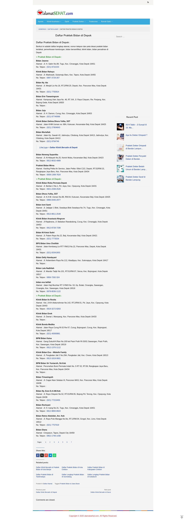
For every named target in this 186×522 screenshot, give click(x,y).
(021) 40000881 (53, 334)
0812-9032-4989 (54, 161)
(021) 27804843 (53, 127)
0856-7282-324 (53, 277)
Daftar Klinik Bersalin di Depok (54, 491)
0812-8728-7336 (54, 228)
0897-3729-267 (53, 78)
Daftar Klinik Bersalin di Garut (93, 491)
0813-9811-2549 (54, 214)
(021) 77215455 (53, 400)
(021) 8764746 (53, 141)
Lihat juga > (58, 147)
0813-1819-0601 (54, 358)
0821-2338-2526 (54, 189)
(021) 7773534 (53, 239)
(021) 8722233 (53, 67)
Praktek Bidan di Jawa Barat (69, 484)
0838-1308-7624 (54, 175)
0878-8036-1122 (54, 291)
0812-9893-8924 (54, 411)
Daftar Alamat (47, 484)
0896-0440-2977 (54, 200)
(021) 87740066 (53, 117)
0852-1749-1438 (54, 436)
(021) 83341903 (53, 253)
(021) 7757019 (53, 425)
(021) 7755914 (53, 92)
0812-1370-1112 (54, 347)
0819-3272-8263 (54, 309)
